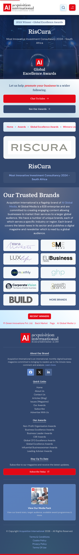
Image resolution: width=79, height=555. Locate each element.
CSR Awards (39, 436)
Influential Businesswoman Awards (39, 447)
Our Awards (39, 405)
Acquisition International (31, 531)
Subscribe (39, 408)
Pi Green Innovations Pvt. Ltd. (18, 323)
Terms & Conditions (39, 536)
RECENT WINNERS (39, 316)
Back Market (41, 323)
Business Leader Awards (39, 433)
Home (10, 126)
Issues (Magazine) (39, 401)
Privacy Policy (39, 543)
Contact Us (39, 394)
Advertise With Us (39, 412)
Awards (22, 126)
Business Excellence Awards (39, 429)
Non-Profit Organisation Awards (39, 426)
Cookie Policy (39, 540)
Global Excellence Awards (44, 126)
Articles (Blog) (39, 398)
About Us (39, 391)
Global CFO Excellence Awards (39, 440)
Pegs (52, 323)
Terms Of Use (39, 547)
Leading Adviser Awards (39, 451)
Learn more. (50, 365)
